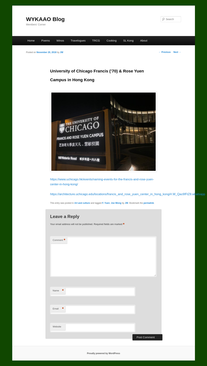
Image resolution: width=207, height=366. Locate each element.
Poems (45, 40)
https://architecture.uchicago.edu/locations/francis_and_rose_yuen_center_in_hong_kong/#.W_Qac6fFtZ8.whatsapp (127, 194)
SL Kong (128, 40)
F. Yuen (106, 203)
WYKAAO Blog (45, 19)
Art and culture (82, 203)
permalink (149, 203)
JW (61, 52)
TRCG (96, 40)
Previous (165, 52)
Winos (60, 40)
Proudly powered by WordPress (103, 353)
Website (57, 326)
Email (58, 308)
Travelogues (78, 40)
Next (177, 52)
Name (58, 290)
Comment (59, 240)
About (143, 40)
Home (31, 40)
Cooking (112, 40)
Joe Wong (116, 203)
